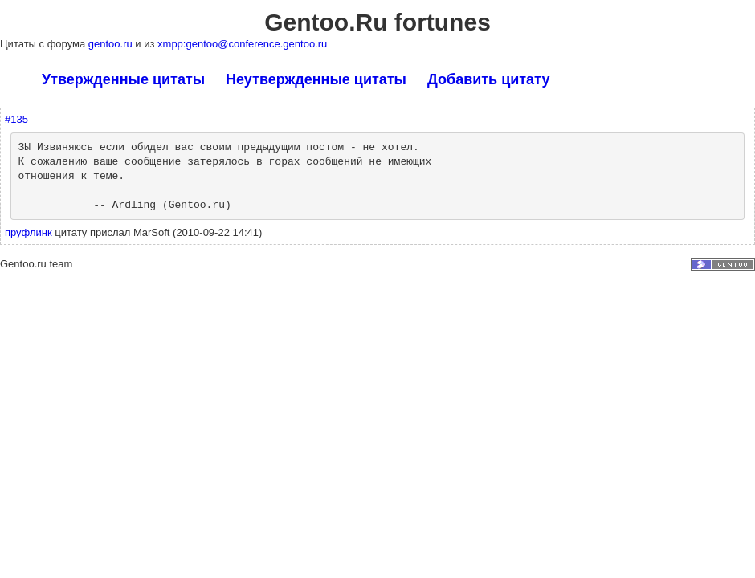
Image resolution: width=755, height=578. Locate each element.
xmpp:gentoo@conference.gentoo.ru (242, 44)
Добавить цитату (488, 79)
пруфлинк (28, 232)
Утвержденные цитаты (123, 79)
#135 (16, 119)
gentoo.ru (112, 44)
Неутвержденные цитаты (316, 79)
